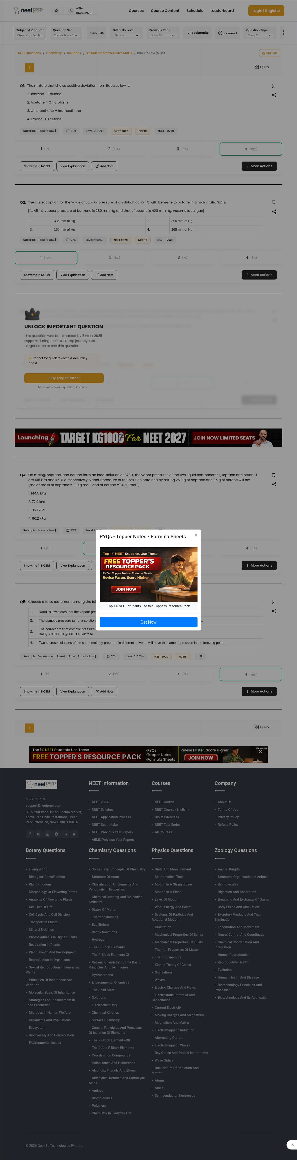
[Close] (196, 535)
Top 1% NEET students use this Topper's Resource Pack (148, 606)
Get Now (148, 622)
